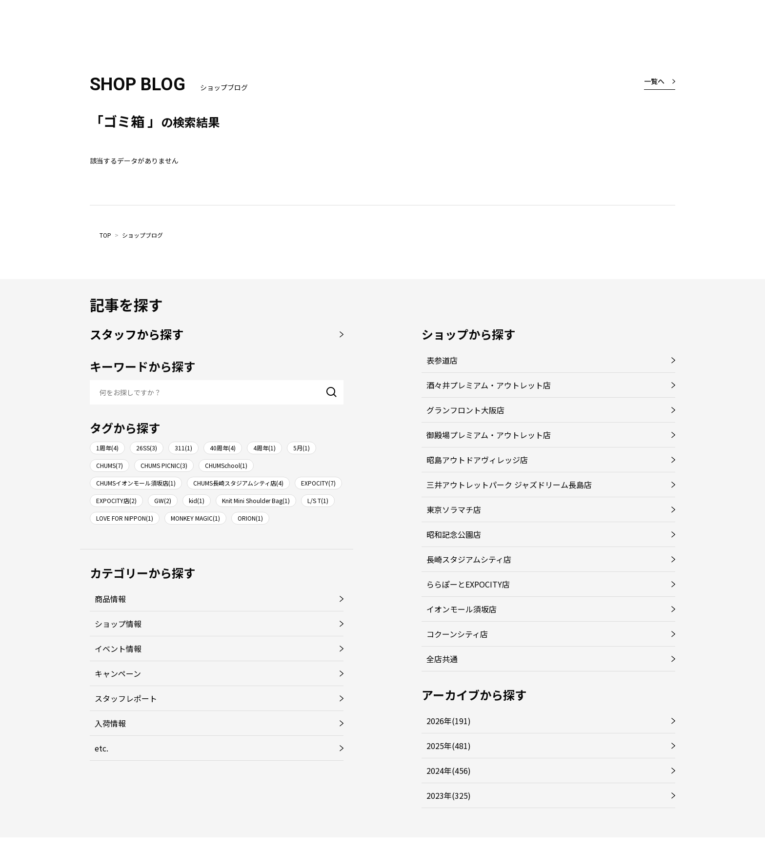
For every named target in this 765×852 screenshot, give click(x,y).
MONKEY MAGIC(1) (195, 518)
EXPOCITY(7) (318, 483)
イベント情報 (118, 648)
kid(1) (196, 500)
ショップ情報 (118, 623)
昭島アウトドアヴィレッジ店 (477, 460)
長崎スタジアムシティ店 (468, 559)
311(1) (183, 448)
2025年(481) (448, 745)
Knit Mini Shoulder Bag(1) (256, 500)
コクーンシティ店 (457, 634)
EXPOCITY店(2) (116, 500)
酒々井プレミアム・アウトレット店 (488, 385)
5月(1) (301, 448)
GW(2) (162, 500)
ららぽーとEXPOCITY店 (468, 584)
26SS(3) (146, 448)
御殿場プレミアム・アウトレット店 (488, 435)
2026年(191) (448, 721)
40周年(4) (223, 448)
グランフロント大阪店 (465, 410)
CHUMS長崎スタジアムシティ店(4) (238, 483)
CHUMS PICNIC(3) (164, 465)
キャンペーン (118, 673)
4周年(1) (264, 448)
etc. (101, 748)
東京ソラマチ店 (453, 509)
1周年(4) (107, 448)
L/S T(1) (317, 500)
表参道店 (442, 360)
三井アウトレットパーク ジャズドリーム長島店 (509, 484)
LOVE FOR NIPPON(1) (124, 518)
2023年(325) (448, 795)
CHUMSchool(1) (226, 465)
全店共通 (442, 659)
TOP (105, 235)
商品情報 (110, 599)
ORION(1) (250, 518)
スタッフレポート (126, 698)
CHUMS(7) (109, 465)
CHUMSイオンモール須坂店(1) (136, 483)
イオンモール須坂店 (461, 609)
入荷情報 (110, 723)
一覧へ (654, 81)
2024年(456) (448, 770)
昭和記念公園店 (453, 534)
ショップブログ (142, 235)
